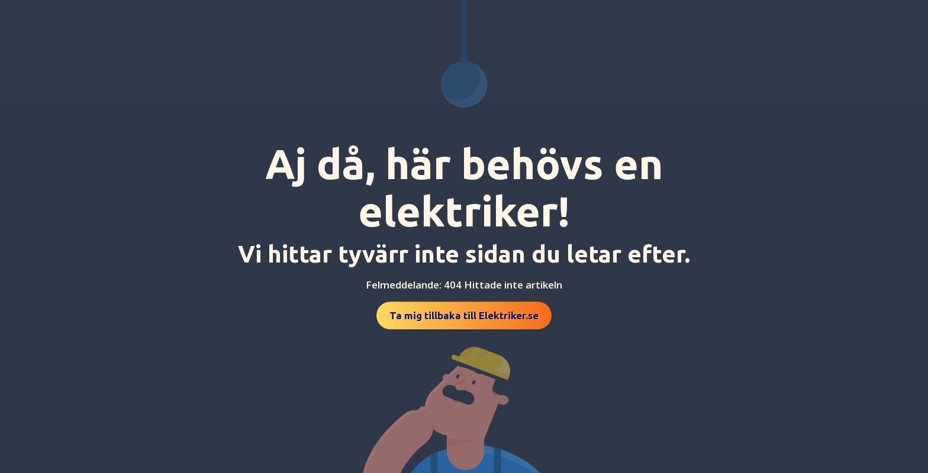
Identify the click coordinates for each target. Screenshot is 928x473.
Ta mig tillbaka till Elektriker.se (464, 315)
